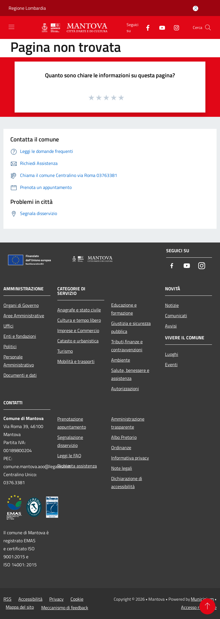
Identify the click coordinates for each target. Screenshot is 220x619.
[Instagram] (174, 27)
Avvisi (171, 325)
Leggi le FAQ (69, 455)
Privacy (56, 599)
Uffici (8, 325)
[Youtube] (160, 27)
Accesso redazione (199, 607)
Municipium (202, 599)
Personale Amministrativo (18, 360)
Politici (10, 346)
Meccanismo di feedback (64, 607)
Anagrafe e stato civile (79, 309)
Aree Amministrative (23, 315)
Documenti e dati (20, 375)
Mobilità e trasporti (76, 361)
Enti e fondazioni (19, 336)
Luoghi (171, 354)
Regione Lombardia (27, 8)
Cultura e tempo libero (79, 320)
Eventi (171, 364)
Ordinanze (121, 447)
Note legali (121, 468)
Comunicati (176, 315)
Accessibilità (30, 599)
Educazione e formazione (124, 308)
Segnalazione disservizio (70, 441)
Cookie (76, 599)
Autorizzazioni (125, 388)
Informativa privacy (130, 457)
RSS (7, 599)
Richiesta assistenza (77, 465)
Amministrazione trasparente (127, 422)
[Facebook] (145, 27)
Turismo (65, 351)
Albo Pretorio (124, 437)
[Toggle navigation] (11, 26)
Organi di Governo (21, 305)
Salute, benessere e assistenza (130, 374)
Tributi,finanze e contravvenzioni (127, 345)
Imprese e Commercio (78, 330)
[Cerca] (208, 27)
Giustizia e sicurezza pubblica (131, 327)
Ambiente (120, 359)
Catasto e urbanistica (78, 340)
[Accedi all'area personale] (195, 8)
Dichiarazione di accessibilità (126, 482)
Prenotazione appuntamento (71, 422)
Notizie (172, 305)
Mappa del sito (20, 607)
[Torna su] (207, 606)
